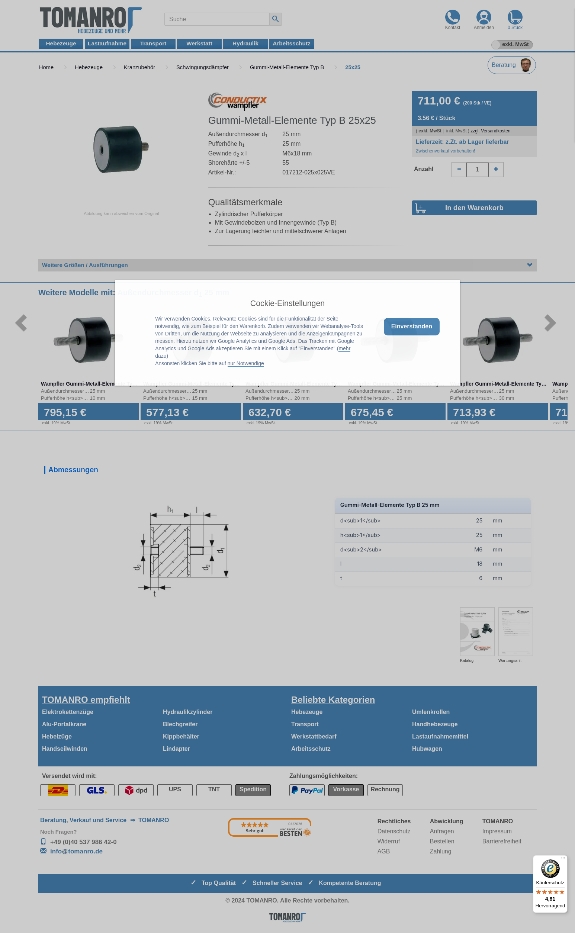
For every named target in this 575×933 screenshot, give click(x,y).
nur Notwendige (246, 363)
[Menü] (563, 859)
